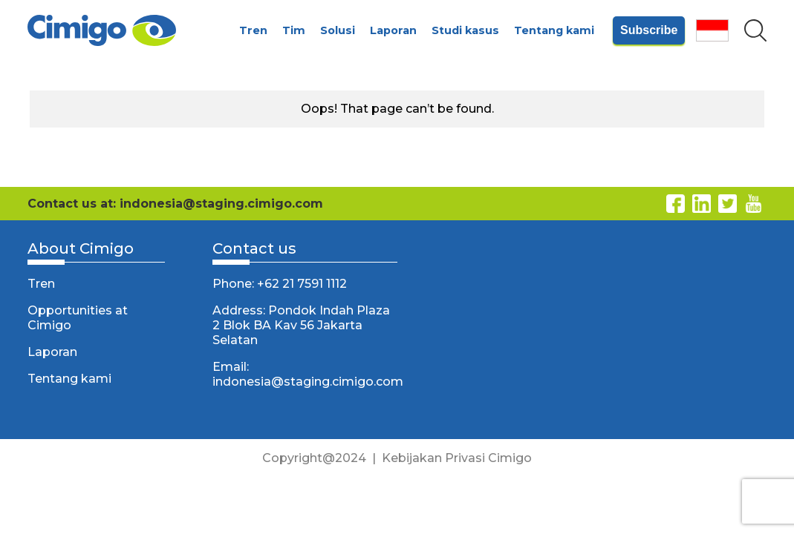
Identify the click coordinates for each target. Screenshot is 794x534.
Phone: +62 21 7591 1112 (279, 284)
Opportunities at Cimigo (77, 317)
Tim (293, 30)
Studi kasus (465, 30)
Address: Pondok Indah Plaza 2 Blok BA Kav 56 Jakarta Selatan (301, 325)
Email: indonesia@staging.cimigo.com (304, 374)
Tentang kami (554, 30)
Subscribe (648, 30)
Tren (253, 30)
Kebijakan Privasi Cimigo (457, 458)
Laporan (393, 30)
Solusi (337, 30)
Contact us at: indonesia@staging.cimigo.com (175, 204)
